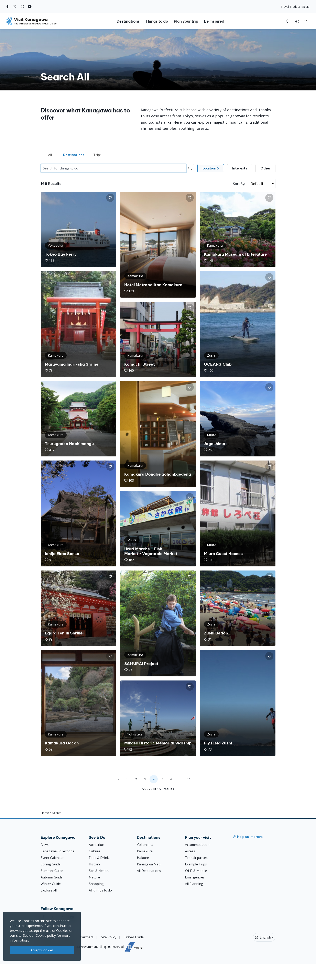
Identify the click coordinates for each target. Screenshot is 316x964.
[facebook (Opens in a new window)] (8, 6)
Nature (94, 877)
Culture (94, 851)
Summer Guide (52, 870)
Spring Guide (51, 864)
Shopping (96, 884)
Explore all (49, 890)
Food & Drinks (99, 857)
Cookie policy (46, 935)
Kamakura (145, 851)
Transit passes (196, 857)
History (94, 864)
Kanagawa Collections (57, 851)
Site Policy (108, 937)
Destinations (73, 155)
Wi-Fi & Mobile (196, 870)
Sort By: (239, 183)
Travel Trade (134, 937)
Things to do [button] (156, 21)
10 (188, 779)
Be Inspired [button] (214, 21)
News (45, 844)
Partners (87, 937)
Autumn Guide (52, 877)
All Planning (194, 884)
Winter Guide (51, 884)
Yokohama (145, 844)
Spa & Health (99, 870)
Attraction (96, 844)
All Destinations (149, 870)
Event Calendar (52, 857)
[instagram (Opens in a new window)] (22, 6)
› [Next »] (197, 779)
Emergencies (195, 877)
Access (190, 851)
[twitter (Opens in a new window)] (14, 6)
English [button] (263, 937)
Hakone (143, 857)
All (50, 155)
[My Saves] (306, 21)
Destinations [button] (128, 21)
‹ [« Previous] (118, 779)
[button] (297, 21)
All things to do (100, 890)
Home (45, 813)
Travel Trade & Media (295, 7)
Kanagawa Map (149, 864)
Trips (97, 155)
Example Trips (196, 864)
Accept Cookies (42, 950)
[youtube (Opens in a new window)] (30, 6)
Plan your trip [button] (186, 21)
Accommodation (197, 844)
